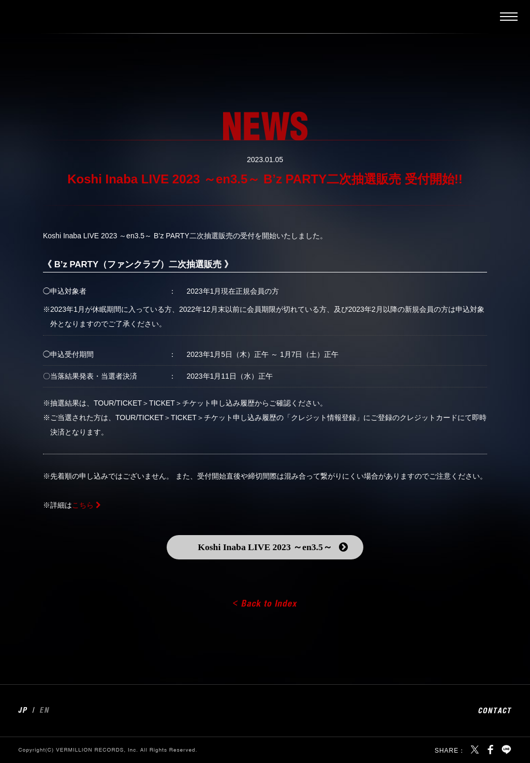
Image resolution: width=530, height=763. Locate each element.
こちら (83, 505)
